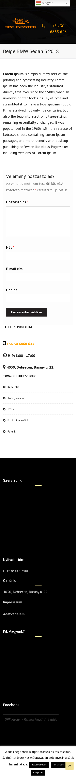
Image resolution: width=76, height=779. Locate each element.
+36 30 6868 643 (58, 28)
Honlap (11, 289)
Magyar (44, 3)
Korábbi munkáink (18, 420)
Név (10, 247)
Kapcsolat (13, 387)
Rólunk (11, 431)
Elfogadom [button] (38, 772)
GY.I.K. (11, 409)
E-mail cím (15, 268)
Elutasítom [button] (59, 764)
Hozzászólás (17, 202)
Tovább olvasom (39, 764)
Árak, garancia (15, 398)
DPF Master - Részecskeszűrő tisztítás (31, 719)
